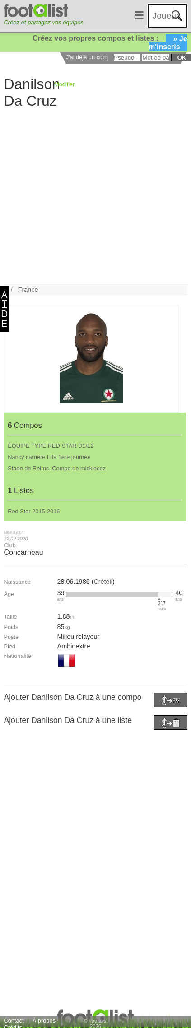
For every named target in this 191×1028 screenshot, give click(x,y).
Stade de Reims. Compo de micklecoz (57, 468)
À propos (44, 1020)
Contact (13, 1020)
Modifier (64, 84)
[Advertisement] (89, 195)
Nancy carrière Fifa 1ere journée (49, 457)
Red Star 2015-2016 (34, 511)
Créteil (102, 581)
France (28, 289)
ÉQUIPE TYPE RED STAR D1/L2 (50, 445)
